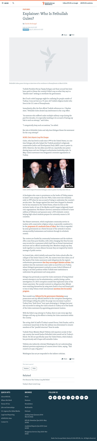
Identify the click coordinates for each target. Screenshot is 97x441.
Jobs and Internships (7, 407)
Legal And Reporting (7, 414)
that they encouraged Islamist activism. (57, 262)
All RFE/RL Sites (6, 418)
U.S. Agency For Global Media (10, 411)
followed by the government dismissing (49, 296)
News (27, 397)
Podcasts (27, 411)
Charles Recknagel (31, 24)
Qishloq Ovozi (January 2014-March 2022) (34, 416)
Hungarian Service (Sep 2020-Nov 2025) (36, 433)
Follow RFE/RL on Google (70, 3)
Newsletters (29, 404)
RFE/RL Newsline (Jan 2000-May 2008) (36, 421)
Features (26, 9)
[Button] (64, 35)
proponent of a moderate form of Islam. (42, 226)
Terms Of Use (5, 404)
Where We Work (6, 400)
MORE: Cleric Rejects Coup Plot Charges (36, 137)
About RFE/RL (5, 397)
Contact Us (4, 422)
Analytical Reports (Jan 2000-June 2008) (36, 427)
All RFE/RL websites (86, 3)
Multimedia (28, 407)
